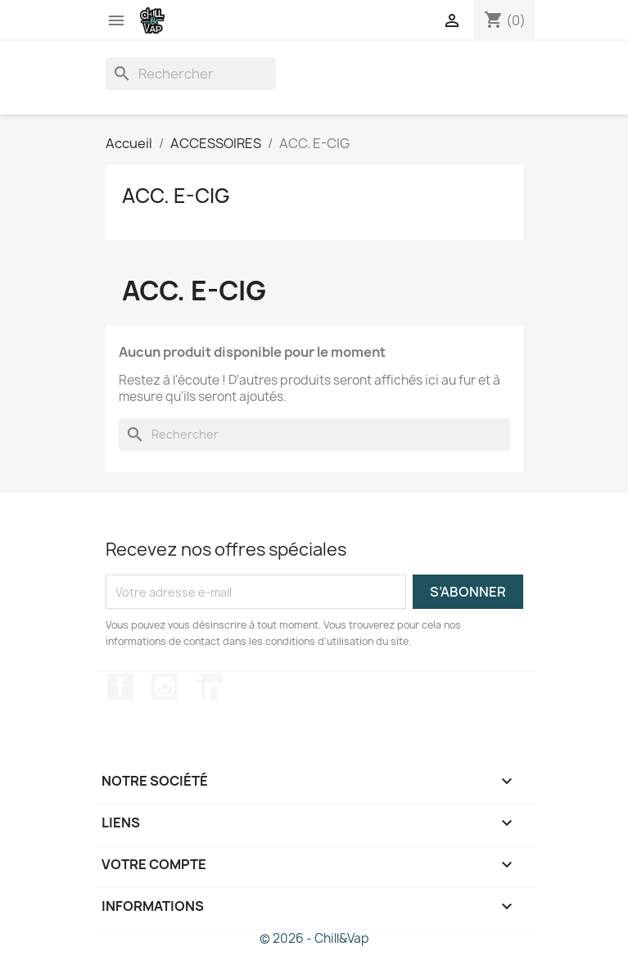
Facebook (120, 687)
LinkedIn (210, 687)
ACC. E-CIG (176, 196)
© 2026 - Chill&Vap (314, 938)
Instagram (164, 687)
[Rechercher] (191, 73)
